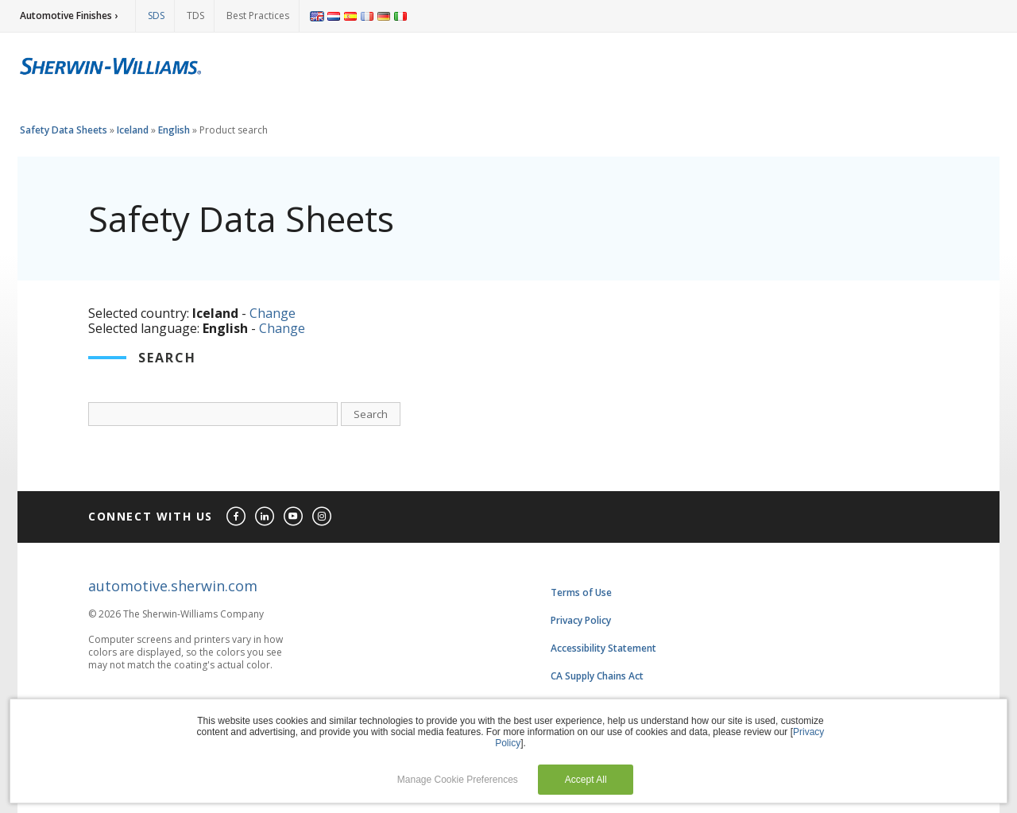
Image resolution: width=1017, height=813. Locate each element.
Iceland (133, 130)
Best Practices (257, 15)
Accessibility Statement (603, 648)
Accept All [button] (586, 779)
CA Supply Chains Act (597, 676)
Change (272, 313)
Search (371, 414)
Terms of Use (581, 592)
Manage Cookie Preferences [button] (457, 779)
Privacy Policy (581, 620)
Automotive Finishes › (69, 15)
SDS (156, 15)
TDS (195, 15)
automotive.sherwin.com (172, 585)
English (174, 130)
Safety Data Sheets (63, 130)
